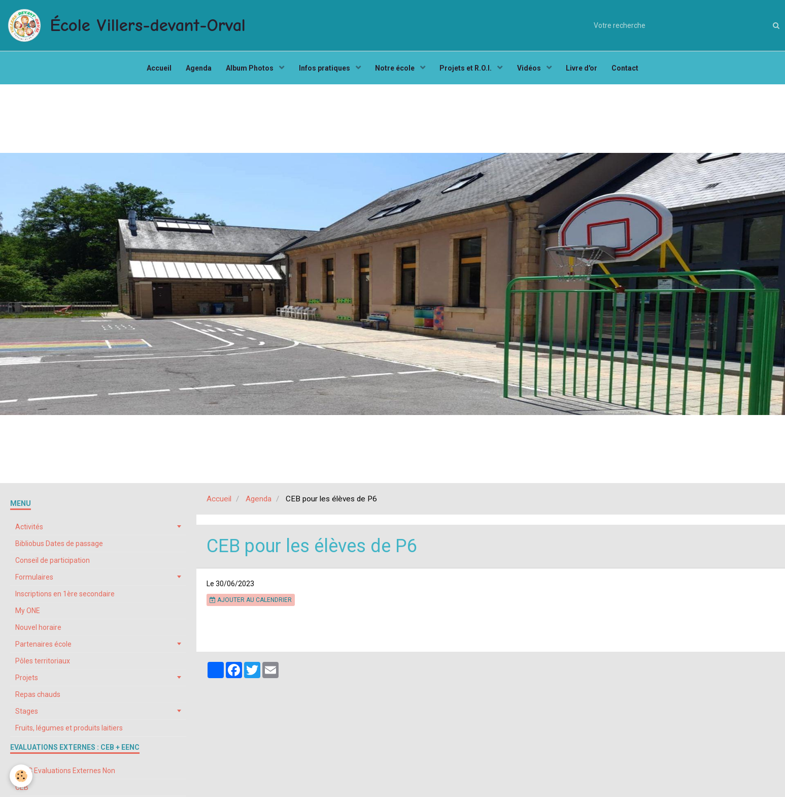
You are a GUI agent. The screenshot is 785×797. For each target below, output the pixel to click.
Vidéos (531, 69)
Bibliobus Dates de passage (59, 546)
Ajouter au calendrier (251, 602)
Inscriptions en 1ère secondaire (65, 596)
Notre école (395, 69)
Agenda (196, 69)
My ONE (27, 613)
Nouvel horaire (38, 630)
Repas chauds (37, 697)
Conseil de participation (52, 563)
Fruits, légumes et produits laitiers (69, 730)
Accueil (155, 69)
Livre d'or (584, 69)
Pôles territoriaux (42, 663)
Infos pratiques (324, 69)
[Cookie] (21, 775)
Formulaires (34, 580)
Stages (26, 714)
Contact (628, 69)
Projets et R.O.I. (467, 69)
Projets (26, 680)
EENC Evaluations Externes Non (65, 773)
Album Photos (249, 69)
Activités (29, 529)
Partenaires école (43, 647)
